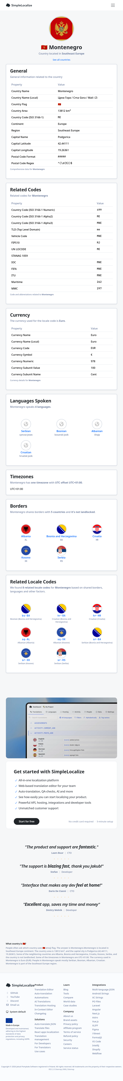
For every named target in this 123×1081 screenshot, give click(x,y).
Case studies (70, 1005)
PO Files (96, 1001)
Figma (95, 1029)
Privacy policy (70, 1024)
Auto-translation (43, 993)
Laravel (96, 1005)
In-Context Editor (44, 1009)
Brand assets (70, 1020)
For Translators (43, 1047)
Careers (67, 1044)
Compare (68, 997)
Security (67, 1040)
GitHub (12, 992)
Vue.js (95, 1021)
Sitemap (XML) (61, 1069)
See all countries (61, 59)
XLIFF (95, 1025)
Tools (66, 993)
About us (68, 1016)
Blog (65, 989)
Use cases (40, 1051)
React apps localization (47, 1032)
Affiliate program (72, 1028)
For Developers (43, 1043)
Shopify (96, 1049)
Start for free (26, 821)
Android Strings (100, 993)
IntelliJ (95, 1045)
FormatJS (97, 1037)
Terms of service (72, 1032)
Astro (95, 1017)
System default (16, 1011)
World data (69, 1001)
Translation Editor (44, 989)
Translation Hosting (45, 1005)
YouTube (13, 996)
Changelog (40, 1013)
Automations (41, 997)
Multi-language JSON (103, 989)
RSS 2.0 (52, 1069)
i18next (96, 1033)
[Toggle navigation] (113, 5)
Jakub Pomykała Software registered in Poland (35, 1066)
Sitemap (70, 1069)
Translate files (42, 1028)
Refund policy (70, 1036)
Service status (70, 1048)
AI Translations (42, 1001)
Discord (12, 1000)
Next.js (96, 1013)
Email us (12, 1004)
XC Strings (97, 997)
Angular (96, 1009)
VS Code (96, 1041)
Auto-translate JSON (45, 1024)
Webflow (97, 1053)
